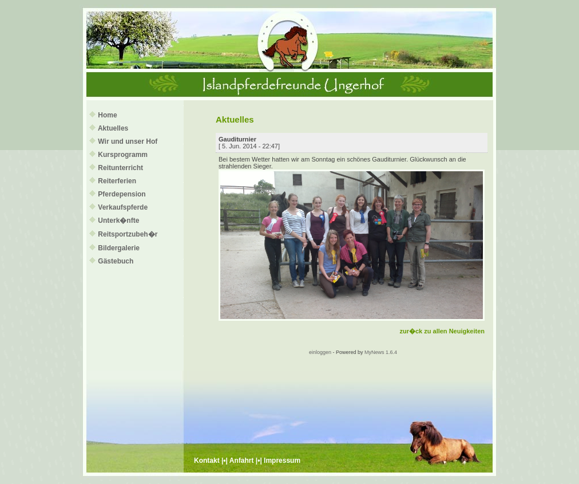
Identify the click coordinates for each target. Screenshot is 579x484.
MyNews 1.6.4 (380, 352)
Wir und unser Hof (127, 141)
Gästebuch (115, 261)
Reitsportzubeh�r (127, 234)
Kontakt (207, 461)
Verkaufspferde (123, 207)
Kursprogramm (123, 155)
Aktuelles (113, 128)
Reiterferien (117, 181)
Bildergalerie (119, 248)
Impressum (282, 461)
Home (107, 115)
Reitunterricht (120, 168)
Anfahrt (241, 461)
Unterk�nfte (118, 221)
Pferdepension (121, 194)
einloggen (320, 352)
